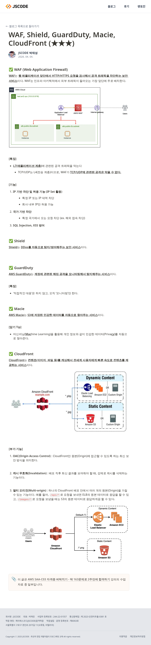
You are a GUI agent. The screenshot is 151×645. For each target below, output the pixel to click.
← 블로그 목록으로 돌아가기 (22, 26)
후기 (126, 6)
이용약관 (123, 636)
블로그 (111, 6)
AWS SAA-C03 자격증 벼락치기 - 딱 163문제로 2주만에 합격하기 (69, 579)
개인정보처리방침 (137, 636)
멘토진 (141, 6)
